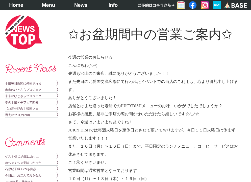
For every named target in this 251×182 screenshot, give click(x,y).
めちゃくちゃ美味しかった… (24, 163)
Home (16, 5)
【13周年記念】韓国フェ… (23, 108)
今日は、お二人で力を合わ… (24, 175)
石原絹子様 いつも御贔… (22, 169)
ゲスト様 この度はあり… (22, 156)
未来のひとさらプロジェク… (24, 90)
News (80, 5)
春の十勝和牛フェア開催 (21, 102)
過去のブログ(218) (17, 115)
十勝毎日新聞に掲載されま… (24, 83)
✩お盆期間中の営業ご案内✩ (150, 34)
